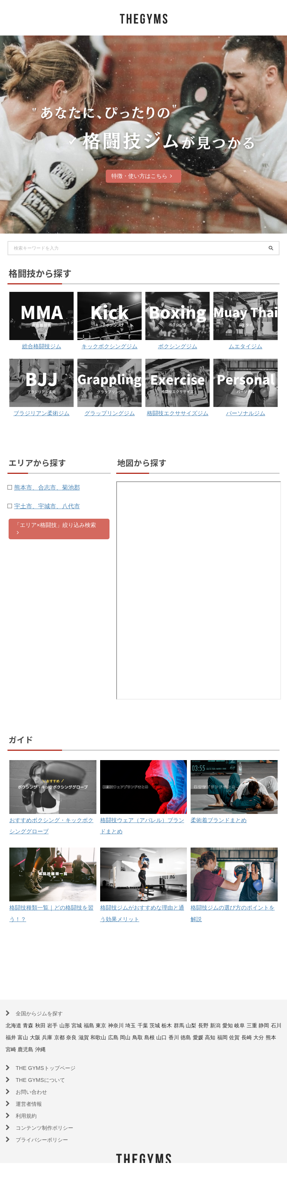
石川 (39, 1037)
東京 (113, 1025)
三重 (12, 1037)
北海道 (15, 1025)
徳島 (249, 1037)
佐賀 (33, 1049)
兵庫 (93, 1037)
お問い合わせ (34, 1092)
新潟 (241, 1025)
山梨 (214, 1025)
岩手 (58, 1025)
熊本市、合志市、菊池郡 (55, 511)
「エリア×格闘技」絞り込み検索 (55, 552)
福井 (52, 1037)
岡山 (181, 1037)
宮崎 (87, 1049)
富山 (66, 1037)
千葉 (160, 1025)
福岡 (19, 1049)
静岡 (25, 1037)
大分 (60, 1049)
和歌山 (151, 1037)
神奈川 (130, 1025)
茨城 (173, 1025)
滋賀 (134, 1037)
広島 (167, 1037)
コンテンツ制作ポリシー (48, 1127)
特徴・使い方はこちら (141, 176)
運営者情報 (31, 1104)
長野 (228, 1025)
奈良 (121, 1037)
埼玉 (146, 1025)
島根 (208, 1037)
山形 (72, 1025)
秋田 (45, 1025)
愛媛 (263, 1037)
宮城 (86, 1025)
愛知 (255, 1025)
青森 (31, 1025)
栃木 (187, 1025)
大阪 (80, 1037)
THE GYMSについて (43, 1080)
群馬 (201, 1025)
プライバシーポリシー (45, 1139)
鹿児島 (104, 1049)
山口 (222, 1037)
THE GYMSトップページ (49, 1068)
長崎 (46, 1049)
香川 (235, 1037)
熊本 (74, 1049)
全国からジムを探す (43, 1013)
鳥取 (195, 1037)
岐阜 (269, 1025)
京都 (107, 1037)
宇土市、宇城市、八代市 (55, 529)
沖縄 (121, 1049)
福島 (99, 1025)
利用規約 (28, 1116)
